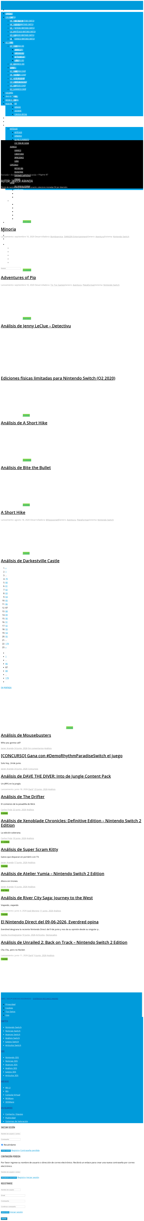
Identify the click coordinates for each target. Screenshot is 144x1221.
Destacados (51, 935)
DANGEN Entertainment (75, 236)
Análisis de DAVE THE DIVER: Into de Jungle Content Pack (56, 776)
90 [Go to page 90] (6, 618)
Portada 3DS (19, 46)
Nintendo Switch (16, 21)
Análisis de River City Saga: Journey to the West (47, 898)
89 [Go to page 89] (6, 615)
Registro (8, 103)
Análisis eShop (20, 85)
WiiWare (17, 107)
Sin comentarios (36, 748)
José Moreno (33, 910)
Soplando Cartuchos (18, 82)
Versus (13, 85)
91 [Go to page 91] (6, 622)
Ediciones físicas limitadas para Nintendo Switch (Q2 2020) (58, 378)
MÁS (11, 92)
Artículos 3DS (11, 1075)
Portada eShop (20, 71)
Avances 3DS (19, 64)
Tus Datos (10, 1011)
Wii (15, 103)
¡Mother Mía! (14, 75)
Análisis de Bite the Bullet (26, 467)
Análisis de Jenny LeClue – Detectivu (36, 326)
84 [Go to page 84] (6, 597)
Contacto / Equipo (14, 1114)
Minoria (8, 229)
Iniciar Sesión (10, 100)
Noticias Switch (12, 1031)
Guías (16, 60)
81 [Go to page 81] (6, 586)
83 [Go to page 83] (6, 593)
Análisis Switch (12, 1038)
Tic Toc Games (57, 285)
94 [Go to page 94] (6, 633)
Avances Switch (12, 1034)
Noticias (8, 13)
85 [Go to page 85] (6, 600)
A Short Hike (13, 512)
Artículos (14, 46)
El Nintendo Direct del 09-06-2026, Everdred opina (50, 922)
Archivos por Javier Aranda (23, 174)
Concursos (33, 768)
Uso (7, 1015)
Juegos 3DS (10, 1071)
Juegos (12, 64)
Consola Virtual (12, 1094)
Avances (17, 49)
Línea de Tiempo (11, 96)
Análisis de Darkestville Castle (30, 560)
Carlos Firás (6, 809)
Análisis (13, 67)
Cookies (9, 1008)
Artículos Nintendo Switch (25, 31)
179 (7, 678)
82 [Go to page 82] (6, 589)
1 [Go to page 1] (6, 571)
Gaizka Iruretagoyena (11, 935)
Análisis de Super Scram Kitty (29, 849)
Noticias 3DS (11, 1061)
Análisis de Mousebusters (26, 735)
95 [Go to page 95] (6, 636)
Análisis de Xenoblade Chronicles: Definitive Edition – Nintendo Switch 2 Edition (71, 823)
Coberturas (19, 53)
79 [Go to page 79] (6, 579)
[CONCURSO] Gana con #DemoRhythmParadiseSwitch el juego (62, 755)
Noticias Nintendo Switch (24, 28)
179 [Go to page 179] (7, 643)
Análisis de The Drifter (23, 796)
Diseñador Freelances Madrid (45, 998)
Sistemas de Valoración (16, 1121)
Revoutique (18, 172)
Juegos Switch (12, 1041)
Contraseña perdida (29, 1150)
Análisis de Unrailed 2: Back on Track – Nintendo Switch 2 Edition (64, 942)
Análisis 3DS (19, 60)
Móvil (16, 100)
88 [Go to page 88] (6, 611)
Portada (5, 174)
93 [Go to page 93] (6, 629)
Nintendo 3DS (15, 24)
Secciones (9, 42)
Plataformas (89, 285)
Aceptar (4, 1219)
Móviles (13, 35)
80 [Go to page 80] (6, 582)
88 (6, 671)
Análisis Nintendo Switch (24, 35)
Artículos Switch (13, 1045)
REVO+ (12, 89)
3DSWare (9, 1102)
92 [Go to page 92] (6, 625)
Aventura (100, 236)
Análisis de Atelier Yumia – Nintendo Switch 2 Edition (52, 873)
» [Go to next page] (5, 647)
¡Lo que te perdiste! (21, 139)
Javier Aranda (7, 748)
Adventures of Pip (18, 277)
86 (6, 663)
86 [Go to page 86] (6, 604)
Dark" (31, 789)
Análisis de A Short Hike (24, 423)
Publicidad (10, 1117)
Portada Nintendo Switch (24, 20)
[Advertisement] (68, 123)
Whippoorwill (52, 519)
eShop (12, 31)
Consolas (9, 17)
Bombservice (56, 236)
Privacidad (10, 1004)
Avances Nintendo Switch (24, 38)
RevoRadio (14, 71)
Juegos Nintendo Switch (23, 24)
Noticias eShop (20, 74)
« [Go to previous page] (5, 568)
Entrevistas (19, 57)
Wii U (12, 28)
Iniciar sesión (32, 1177)
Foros (7, 93)
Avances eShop (20, 89)
